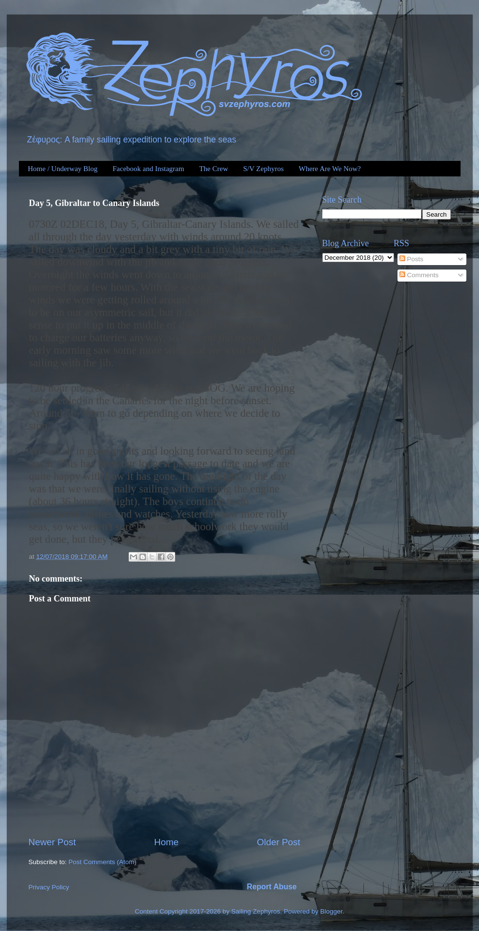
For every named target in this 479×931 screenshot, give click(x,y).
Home (166, 842)
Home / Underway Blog (63, 169)
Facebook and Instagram (148, 169)
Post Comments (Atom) (102, 862)
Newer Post (52, 842)
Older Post (278, 842)
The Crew (213, 169)
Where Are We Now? (329, 169)
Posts (411, 259)
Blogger (331, 911)
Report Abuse (272, 887)
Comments (419, 275)
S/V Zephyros (263, 169)
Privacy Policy (49, 887)
